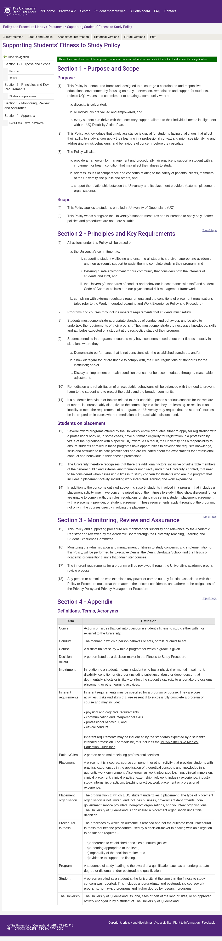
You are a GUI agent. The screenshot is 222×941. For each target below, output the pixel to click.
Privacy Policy (83, 589)
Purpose (14, 71)
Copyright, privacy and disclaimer (130, 922)
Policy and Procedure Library (24, 27)
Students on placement (22, 96)
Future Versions (134, 37)
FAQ (157, 11)
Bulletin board (140, 11)
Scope (13, 77)
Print (153, 37)
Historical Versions (106, 37)
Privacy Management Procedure (124, 589)
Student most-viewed (110, 11)
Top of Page (210, 230)
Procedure (193, 303)
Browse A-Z (67, 11)
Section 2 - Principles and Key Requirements (27, 87)
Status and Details (40, 37)
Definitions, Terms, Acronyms (26, 122)
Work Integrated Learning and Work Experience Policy (139, 303)
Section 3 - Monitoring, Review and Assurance (27, 105)
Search (85, 11)
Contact (170, 11)
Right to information (186, 922)
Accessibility (162, 922)
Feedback (208, 922)
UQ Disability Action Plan (104, 125)
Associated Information (73, 37)
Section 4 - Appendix (20, 115)
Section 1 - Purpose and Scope (27, 64)
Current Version (13, 37)
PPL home (47, 11)
